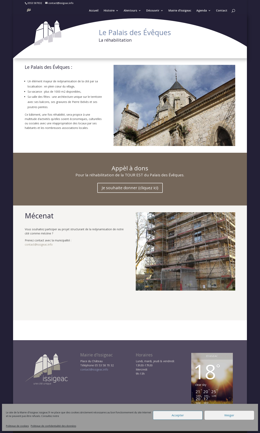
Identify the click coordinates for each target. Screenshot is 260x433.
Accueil (93, 10)
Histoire (109, 10)
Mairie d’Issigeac (179, 10)
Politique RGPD (114, 428)
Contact (221, 10)
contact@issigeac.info (39, 244)
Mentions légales (88, 428)
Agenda (201, 10)
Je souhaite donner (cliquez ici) (130, 187)
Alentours (130, 10)
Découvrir (152, 10)
